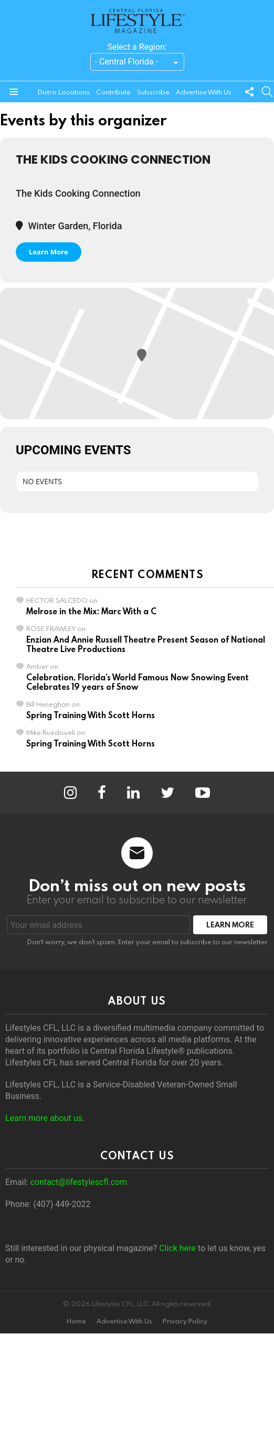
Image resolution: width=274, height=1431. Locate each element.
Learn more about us (43, 1118)
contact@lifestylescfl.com (78, 1182)
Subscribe (153, 92)
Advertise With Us (203, 92)
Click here (177, 1248)
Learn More (48, 252)
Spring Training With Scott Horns (90, 715)
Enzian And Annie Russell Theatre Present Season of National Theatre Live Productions (145, 644)
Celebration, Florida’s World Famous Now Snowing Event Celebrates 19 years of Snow (137, 682)
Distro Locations (64, 92)
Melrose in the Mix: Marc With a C (91, 611)
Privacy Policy (185, 1321)
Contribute (113, 92)
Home (76, 1321)
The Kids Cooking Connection (113, 159)
